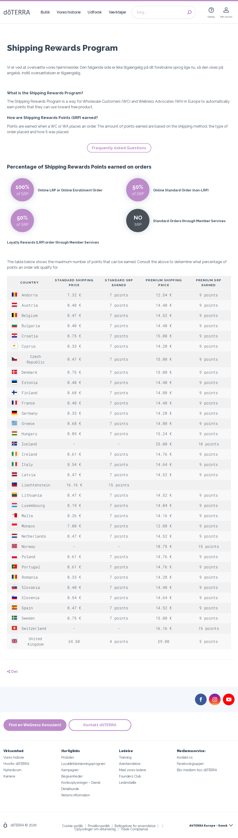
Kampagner (70, 770)
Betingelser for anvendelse (135, 826)
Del (12, 671)
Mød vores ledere (132, 770)
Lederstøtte (127, 782)
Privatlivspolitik (99, 826)
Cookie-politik (72, 826)
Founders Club (130, 776)
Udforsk (95, 12)
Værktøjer (117, 12)
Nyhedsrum (12, 770)
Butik (45, 12)
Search (189, 12)
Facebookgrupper (190, 764)
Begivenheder (72, 776)
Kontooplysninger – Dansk (81, 782)
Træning (125, 757)
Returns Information (75, 795)
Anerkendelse (129, 764)
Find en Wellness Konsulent (35, 725)
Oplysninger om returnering (95, 829)
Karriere (9, 776)
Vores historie (69, 12)
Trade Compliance (134, 829)
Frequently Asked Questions (119, 148)
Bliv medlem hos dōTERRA (197, 770)
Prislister (67, 757)
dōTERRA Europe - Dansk (208, 825)
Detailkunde (70, 789)
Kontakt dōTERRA (100, 725)
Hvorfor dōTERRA (16, 764)
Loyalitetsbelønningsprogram (83, 764)
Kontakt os (185, 757)
